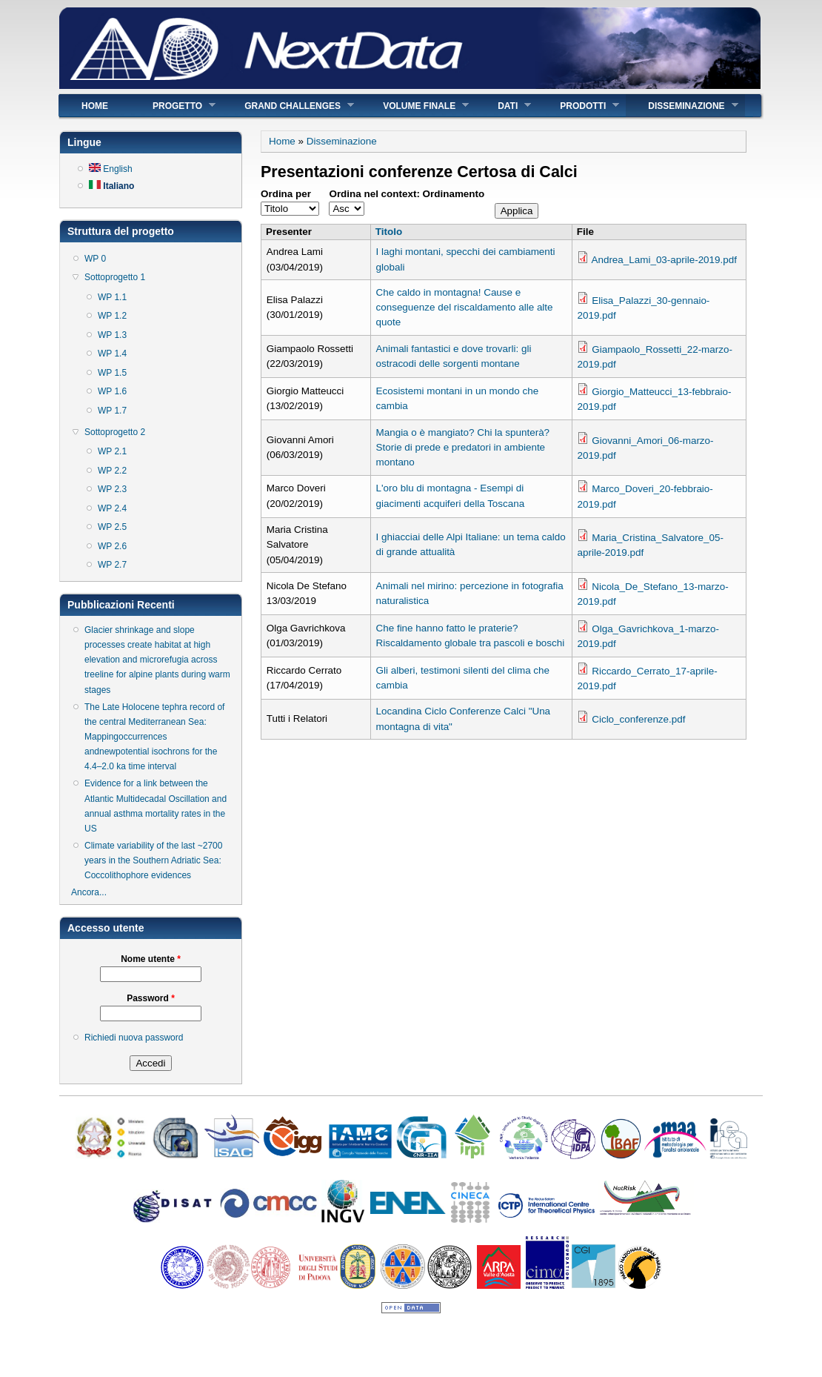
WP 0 (95, 258)
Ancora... (89, 892)
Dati (503, 105)
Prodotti (578, 105)
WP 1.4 (112, 353)
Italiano (111, 186)
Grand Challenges (288, 105)
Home (94, 106)
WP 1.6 (112, 391)
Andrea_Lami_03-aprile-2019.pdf (663, 259)
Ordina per (286, 193)
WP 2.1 (112, 451)
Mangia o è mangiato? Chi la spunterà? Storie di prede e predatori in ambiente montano (463, 447)
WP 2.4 (112, 508)
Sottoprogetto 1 (114, 277)
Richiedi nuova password (133, 1037)
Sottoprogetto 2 (114, 432)
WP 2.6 (112, 546)
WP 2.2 (112, 470)
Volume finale (415, 105)
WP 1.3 (112, 335)
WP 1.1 (112, 297)
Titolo (388, 231)
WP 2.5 (112, 527)
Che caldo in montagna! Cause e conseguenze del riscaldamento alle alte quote (464, 307)
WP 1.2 (112, 316)
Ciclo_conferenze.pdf (638, 719)
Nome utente (151, 959)
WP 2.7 (112, 565)
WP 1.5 (112, 373)
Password (151, 998)
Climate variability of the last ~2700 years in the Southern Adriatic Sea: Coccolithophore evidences (153, 860)
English (111, 169)
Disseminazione (682, 105)
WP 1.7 (112, 410)
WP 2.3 (112, 489)
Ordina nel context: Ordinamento (406, 193)
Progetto (172, 105)
